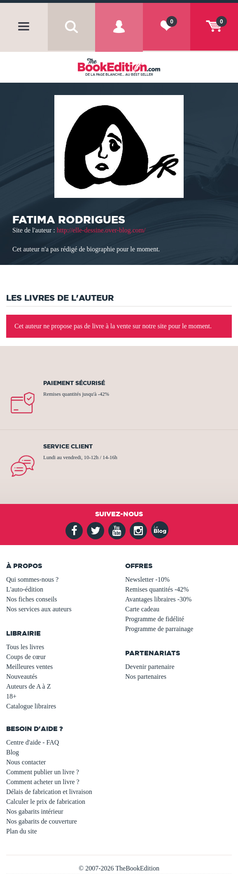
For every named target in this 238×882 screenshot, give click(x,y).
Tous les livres (25, 646)
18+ (11, 696)
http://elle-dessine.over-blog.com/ (101, 230)
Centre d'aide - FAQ (32, 742)
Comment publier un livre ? (42, 771)
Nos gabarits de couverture (41, 821)
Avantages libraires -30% (158, 599)
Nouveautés (21, 676)
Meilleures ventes (29, 666)
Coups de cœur (26, 656)
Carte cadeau (142, 609)
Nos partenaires (145, 676)
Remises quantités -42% (157, 589)
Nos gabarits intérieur (34, 811)
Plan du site (21, 831)
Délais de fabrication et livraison (49, 791)
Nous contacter (26, 762)
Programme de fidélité (154, 618)
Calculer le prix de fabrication (45, 801)
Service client (68, 446)
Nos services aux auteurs (39, 609)
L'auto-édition (24, 589)
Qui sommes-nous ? (32, 579)
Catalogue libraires (31, 706)
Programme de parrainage (159, 628)
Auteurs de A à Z (28, 686)
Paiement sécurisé (74, 383)
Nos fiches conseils (31, 599)
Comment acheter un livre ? (42, 781)
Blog (12, 752)
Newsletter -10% (147, 579)
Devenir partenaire (149, 666)
